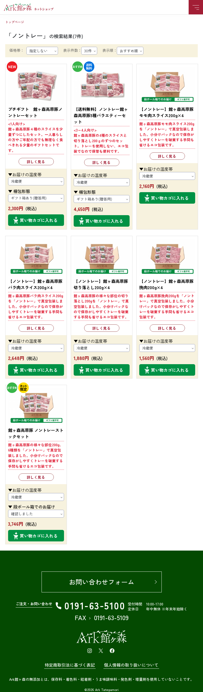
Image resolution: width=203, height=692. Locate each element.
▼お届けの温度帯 (25, 174)
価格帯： (16, 50)
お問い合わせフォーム (101, 581)
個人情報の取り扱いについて (131, 665)
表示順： (109, 50)
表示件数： (72, 50)
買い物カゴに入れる (38, 220)
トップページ (14, 22)
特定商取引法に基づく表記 (70, 665)
